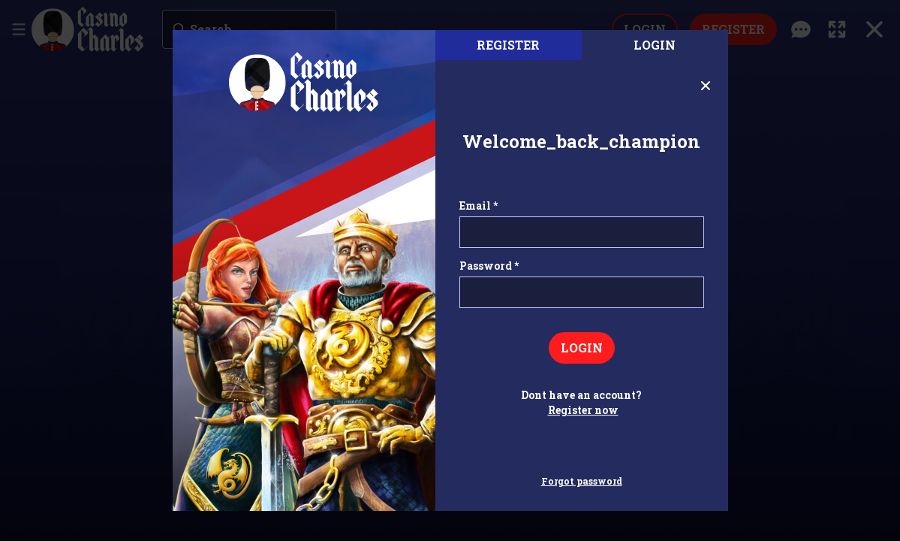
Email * (478, 205)
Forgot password (581, 481)
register (508, 45)
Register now (583, 410)
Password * (489, 265)
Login (655, 45)
